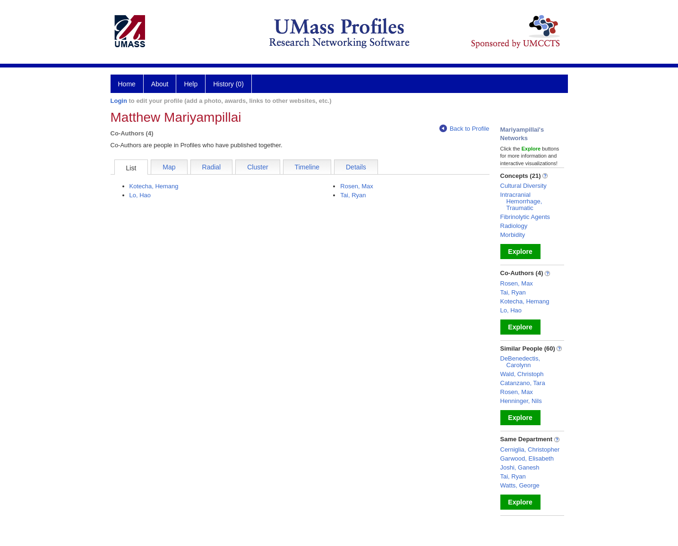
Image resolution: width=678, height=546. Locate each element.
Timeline (307, 167)
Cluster (257, 167)
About (160, 84)
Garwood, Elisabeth (527, 458)
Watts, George (520, 485)
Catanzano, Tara (522, 382)
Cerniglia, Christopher (530, 449)
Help (190, 84)
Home (127, 84)
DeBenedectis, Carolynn (520, 362)
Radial (211, 167)
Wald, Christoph (522, 374)
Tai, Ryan (353, 195)
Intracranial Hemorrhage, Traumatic (521, 201)
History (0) (228, 84)
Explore (520, 251)
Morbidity (512, 234)
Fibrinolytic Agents (525, 216)
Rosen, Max (356, 186)
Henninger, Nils (521, 400)
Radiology (514, 225)
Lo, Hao (140, 195)
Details (356, 167)
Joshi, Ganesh (520, 467)
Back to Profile (464, 128)
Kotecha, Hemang (154, 186)
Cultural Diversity (523, 185)
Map (169, 167)
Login (119, 100)
